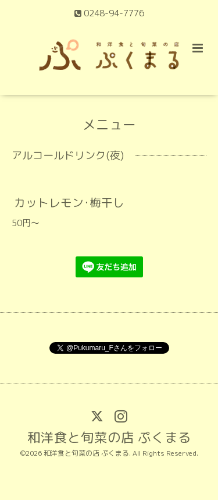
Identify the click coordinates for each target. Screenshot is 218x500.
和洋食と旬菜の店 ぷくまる (109, 437)
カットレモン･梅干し (69, 202)
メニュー (109, 124)
